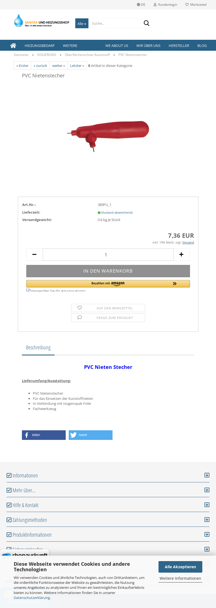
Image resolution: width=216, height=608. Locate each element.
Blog (202, 45)
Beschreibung (38, 347)
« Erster (22, 65)
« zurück (40, 65)
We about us (116, 45)
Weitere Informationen (180, 578)
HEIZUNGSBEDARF (40, 45)
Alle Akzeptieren (180, 566)
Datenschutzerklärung (32, 597)
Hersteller (179, 45)
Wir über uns (148, 45)
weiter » (58, 65)
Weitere (70, 45)
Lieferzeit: (31, 212)
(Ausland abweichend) (117, 212)
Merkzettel (196, 4)
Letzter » (77, 65)
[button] (108, 286)
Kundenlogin (165, 4)
